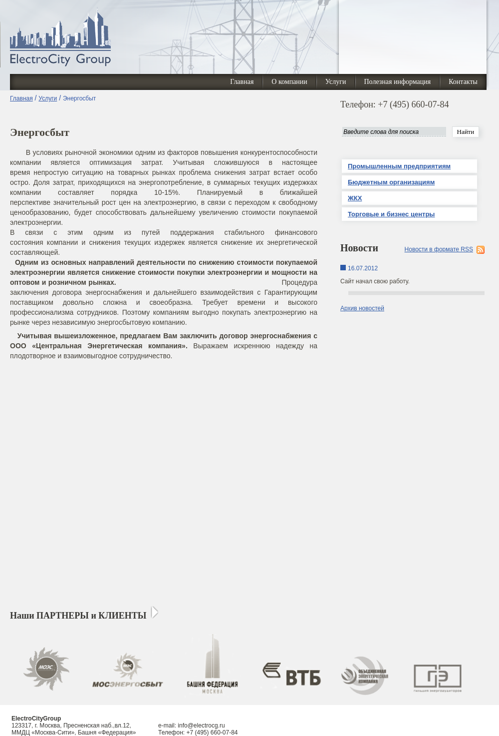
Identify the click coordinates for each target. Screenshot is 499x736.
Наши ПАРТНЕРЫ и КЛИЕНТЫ (78, 616)
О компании (289, 81)
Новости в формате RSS (439, 249)
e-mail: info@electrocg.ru (191, 725)
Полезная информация (397, 81)
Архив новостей (362, 308)
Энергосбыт (79, 98)
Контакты (463, 81)
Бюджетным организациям (391, 182)
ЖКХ (355, 198)
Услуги (335, 81)
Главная (241, 81)
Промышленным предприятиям (399, 166)
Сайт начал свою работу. (375, 281)
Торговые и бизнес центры (391, 214)
